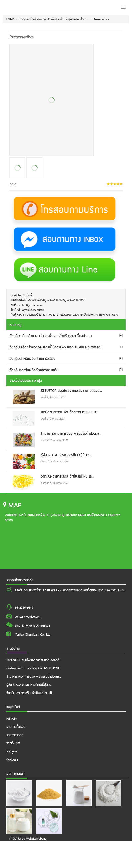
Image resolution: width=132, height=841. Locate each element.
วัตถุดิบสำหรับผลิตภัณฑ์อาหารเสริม (34, 370)
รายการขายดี (14, 735)
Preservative (101, 19)
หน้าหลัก (11, 718)
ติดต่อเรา (12, 759)
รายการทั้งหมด (15, 727)
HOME (10, 19)
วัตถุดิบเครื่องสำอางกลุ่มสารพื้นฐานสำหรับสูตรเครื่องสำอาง (54, 19)
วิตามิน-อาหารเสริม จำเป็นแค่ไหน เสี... (67, 476)
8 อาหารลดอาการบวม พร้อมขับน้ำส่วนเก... (71, 433)
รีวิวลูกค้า (12, 751)
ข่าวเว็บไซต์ (13, 743)
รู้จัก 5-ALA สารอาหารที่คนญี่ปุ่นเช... (66, 455)
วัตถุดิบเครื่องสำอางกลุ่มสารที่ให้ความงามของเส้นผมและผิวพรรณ (55, 347)
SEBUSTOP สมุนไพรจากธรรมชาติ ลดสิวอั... (71, 391)
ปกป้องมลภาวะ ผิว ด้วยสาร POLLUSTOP (70, 412)
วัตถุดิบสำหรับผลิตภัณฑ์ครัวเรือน (32, 359)
